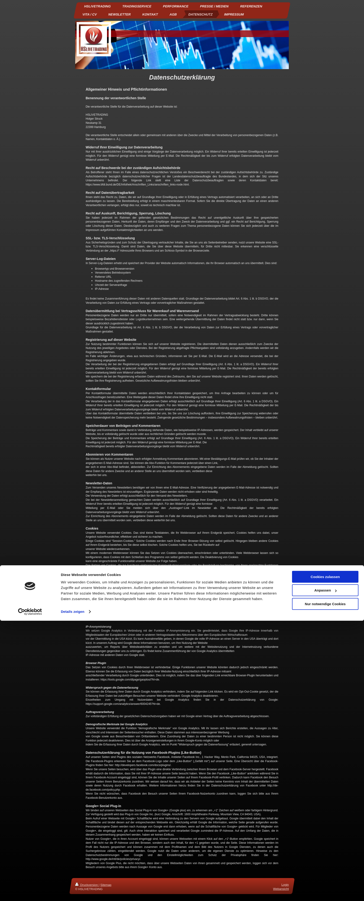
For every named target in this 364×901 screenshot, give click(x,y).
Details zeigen (72, 892)
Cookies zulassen (325, 857)
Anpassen (325, 870)
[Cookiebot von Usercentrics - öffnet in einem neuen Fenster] (30, 891)
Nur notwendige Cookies (325, 884)
